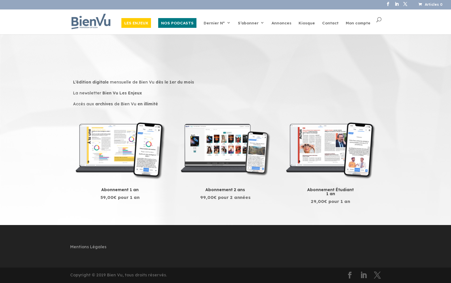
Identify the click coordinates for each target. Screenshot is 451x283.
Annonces (281, 23)
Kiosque (307, 23)
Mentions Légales (88, 246)
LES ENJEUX (136, 22)
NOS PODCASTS (177, 22)
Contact (330, 23)
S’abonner (248, 23)
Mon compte (358, 23)
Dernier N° (214, 23)
